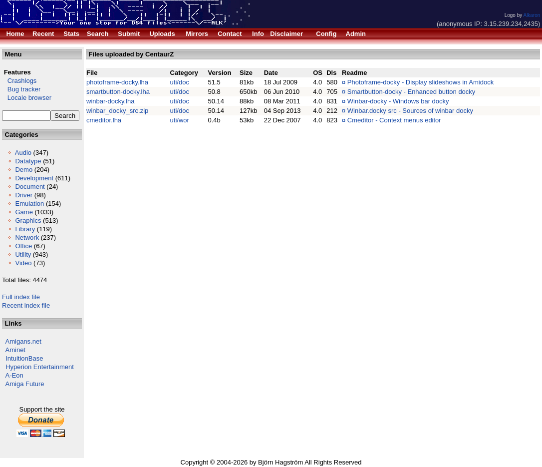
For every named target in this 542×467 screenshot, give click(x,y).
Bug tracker (21, 89)
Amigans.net (23, 341)
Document (29, 186)
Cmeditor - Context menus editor (394, 120)
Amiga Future (24, 384)
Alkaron (531, 15)
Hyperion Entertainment (39, 367)
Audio (23, 152)
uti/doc (179, 82)
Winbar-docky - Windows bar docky (398, 101)
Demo (23, 169)
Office (23, 246)
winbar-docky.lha (110, 101)
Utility (23, 254)
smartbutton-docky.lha (118, 91)
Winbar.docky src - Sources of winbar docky (410, 110)
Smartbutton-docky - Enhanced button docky (411, 91)
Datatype (28, 161)
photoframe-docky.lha (117, 82)
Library (25, 229)
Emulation (29, 203)
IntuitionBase (24, 358)
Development (34, 178)
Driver (23, 195)
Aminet (15, 350)
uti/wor (179, 120)
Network (27, 237)
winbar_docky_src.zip (117, 110)
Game (23, 212)
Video (23, 263)
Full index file (21, 297)
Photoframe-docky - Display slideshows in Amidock (420, 82)
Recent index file (26, 305)
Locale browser (26, 97)
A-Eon (14, 375)
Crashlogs (19, 80)
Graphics (28, 220)
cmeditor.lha (103, 120)
